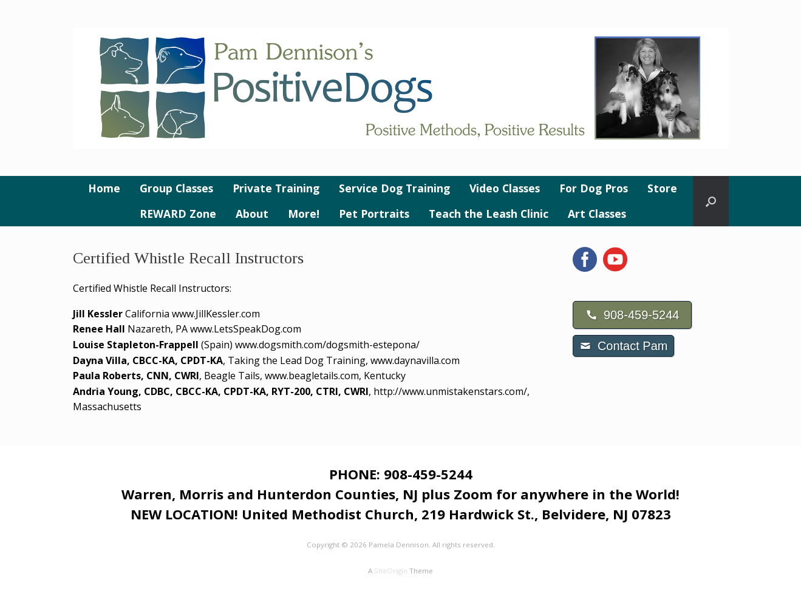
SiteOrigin (390, 570)
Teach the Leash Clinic (488, 213)
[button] (711, 201)
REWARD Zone (178, 213)
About (252, 213)
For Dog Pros (593, 188)
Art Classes (597, 213)
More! (303, 213)
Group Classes (176, 188)
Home (104, 188)
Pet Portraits (374, 213)
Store (662, 188)
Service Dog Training (394, 188)
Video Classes (504, 188)
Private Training (276, 188)
